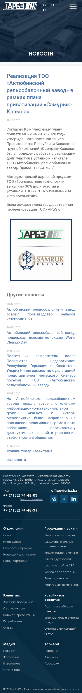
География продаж (17, 548)
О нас (7, 535)
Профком (51, 663)
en (45, 9)
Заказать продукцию (18, 602)
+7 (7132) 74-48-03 (20, 495)
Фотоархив (11, 657)
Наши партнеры (15, 560)
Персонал (51, 650)
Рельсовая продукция (59, 535)
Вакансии (51, 657)
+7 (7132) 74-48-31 (20, 510)
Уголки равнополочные (61, 552)
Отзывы (8, 627)
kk (52, 5)
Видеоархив (11, 663)
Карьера (51, 644)
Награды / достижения (19, 554)
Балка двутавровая (57, 559)
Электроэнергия (56, 578)
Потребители (12, 621)
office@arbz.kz (64, 490)
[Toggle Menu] (73, 6)
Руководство (12, 541)
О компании (13, 528)
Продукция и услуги (61, 528)
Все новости (16, 460)
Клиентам (11, 595)
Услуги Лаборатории (59, 572)
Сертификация (14, 608)
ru (44, 5)
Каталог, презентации (19, 615)
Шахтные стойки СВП (59, 565)
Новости (9, 650)
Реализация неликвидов (61, 584)
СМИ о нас (11, 670)
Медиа (9, 644)
